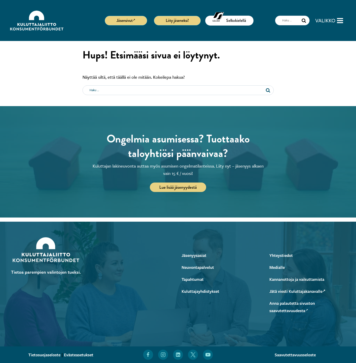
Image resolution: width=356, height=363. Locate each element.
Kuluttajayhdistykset (202, 291)
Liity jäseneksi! (177, 20)
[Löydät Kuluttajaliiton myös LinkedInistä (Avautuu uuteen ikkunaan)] (178, 355)
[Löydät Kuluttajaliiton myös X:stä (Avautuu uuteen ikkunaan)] (193, 355)
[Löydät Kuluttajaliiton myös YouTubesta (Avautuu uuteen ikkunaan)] (208, 355)
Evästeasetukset (80, 354)
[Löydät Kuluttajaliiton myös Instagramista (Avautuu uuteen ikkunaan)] (163, 355)
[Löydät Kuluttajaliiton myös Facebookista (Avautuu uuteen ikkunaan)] (148, 355)
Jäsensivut (126, 20)
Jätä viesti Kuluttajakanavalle (299, 291)
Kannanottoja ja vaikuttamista (299, 279)
